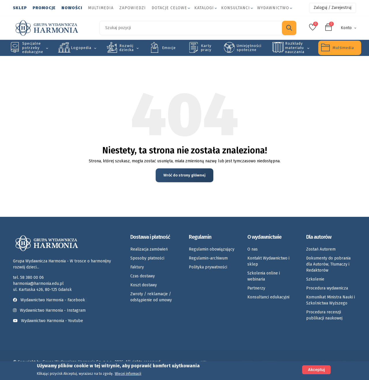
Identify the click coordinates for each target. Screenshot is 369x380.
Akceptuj (316, 369)
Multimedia (101, 8)
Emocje (169, 48)
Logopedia (81, 48)
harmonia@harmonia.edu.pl (38, 283)
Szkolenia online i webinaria (263, 276)
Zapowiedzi (132, 8)
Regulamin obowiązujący (211, 249)
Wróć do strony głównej (184, 175)
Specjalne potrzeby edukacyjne (32, 47)
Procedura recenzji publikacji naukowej (324, 315)
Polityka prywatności (208, 267)
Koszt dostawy (143, 285)
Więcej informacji (128, 374)
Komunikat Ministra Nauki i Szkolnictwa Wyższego (330, 300)
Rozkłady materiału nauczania (294, 47)
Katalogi (204, 8)
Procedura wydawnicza (327, 288)
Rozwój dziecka (126, 48)
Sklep (20, 8)
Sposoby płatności (147, 258)
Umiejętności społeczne (249, 48)
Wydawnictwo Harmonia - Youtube (52, 321)
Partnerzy (256, 288)
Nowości (71, 8)
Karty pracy (206, 48)
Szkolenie (315, 279)
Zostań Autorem (321, 249)
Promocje (44, 8)
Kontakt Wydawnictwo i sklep (268, 261)
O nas (252, 249)
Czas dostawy (142, 276)
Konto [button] (346, 27)
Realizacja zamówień (149, 249)
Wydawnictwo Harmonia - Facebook (50, 300)
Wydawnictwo (273, 8)
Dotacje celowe (169, 8)
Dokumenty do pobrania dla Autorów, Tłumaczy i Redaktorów (328, 264)
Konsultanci (235, 8)
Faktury (137, 267)
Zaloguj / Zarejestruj (332, 7)
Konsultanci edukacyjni (268, 297)
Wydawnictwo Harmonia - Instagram (53, 310)
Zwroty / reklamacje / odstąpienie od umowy (151, 297)
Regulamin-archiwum (208, 258)
